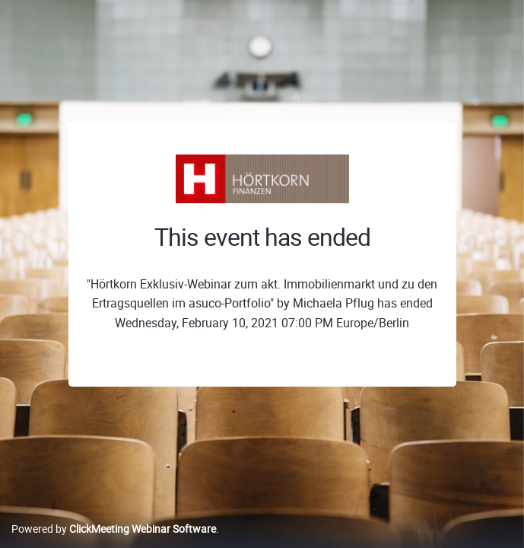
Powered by (113, 528)
